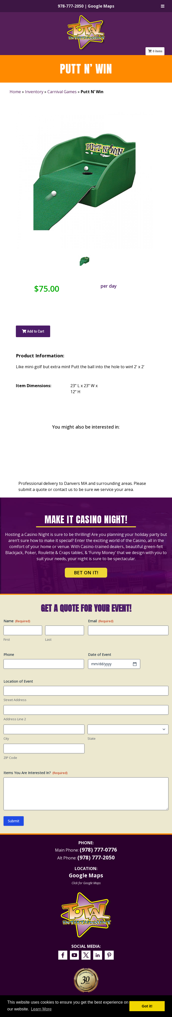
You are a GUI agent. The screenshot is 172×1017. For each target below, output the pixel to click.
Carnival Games (62, 91)
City (6, 738)
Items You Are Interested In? (36, 772)
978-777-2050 (70, 6)
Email (100, 620)
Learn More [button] (41, 1009)
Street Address (15, 700)
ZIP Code (10, 757)
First (7, 639)
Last (48, 639)
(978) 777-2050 (96, 857)
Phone (9, 654)
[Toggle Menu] (162, 6)
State (92, 738)
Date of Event (99, 654)
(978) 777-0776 (98, 849)
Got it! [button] (147, 1006)
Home (15, 91)
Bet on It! (86, 572)
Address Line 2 (15, 719)
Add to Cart (33, 331)
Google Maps (101, 6)
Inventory (34, 91)
